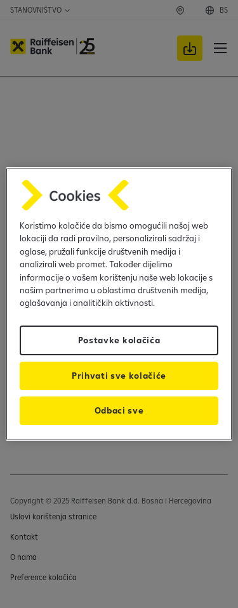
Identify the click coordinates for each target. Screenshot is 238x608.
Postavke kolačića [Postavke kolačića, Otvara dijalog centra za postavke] (119, 340)
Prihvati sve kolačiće (119, 375)
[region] (119, 304)
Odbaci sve (119, 410)
